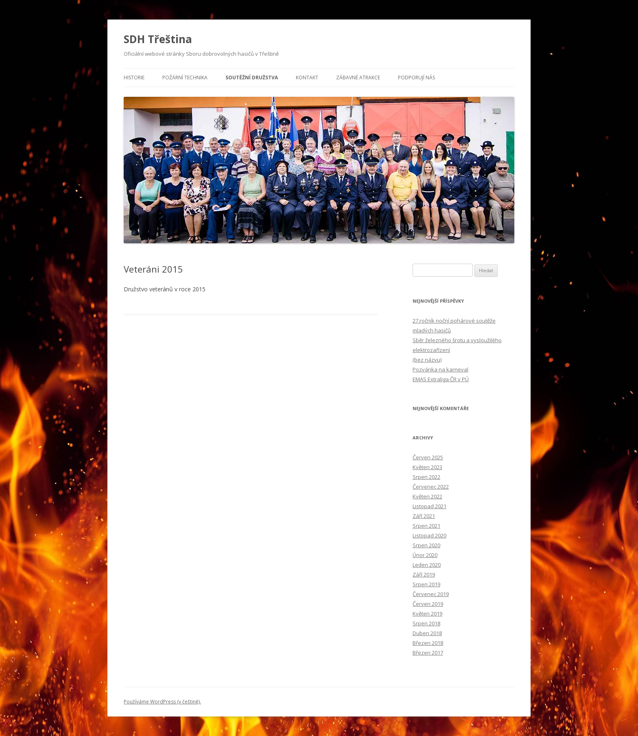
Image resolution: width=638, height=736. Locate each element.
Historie (134, 77)
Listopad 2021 (429, 506)
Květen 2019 (427, 613)
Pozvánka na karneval (440, 369)
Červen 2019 (428, 603)
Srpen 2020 (426, 545)
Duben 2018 (427, 633)
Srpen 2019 (426, 584)
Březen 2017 (428, 652)
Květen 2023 (427, 467)
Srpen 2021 (426, 525)
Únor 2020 (425, 555)
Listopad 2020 (429, 535)
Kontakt (307, 77)
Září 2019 (424, 574)
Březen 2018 (428, 642)
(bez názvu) (427, 359)
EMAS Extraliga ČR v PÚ (441, 379)
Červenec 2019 (431, 594)
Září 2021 (424, 516)
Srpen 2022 (426, 476)
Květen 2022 (427, 496)
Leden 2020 (427, 564)
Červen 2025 (428, 457)
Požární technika (185, 77)
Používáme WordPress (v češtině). (162, 701)
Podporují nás (416, 77)
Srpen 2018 (426, 623)
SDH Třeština (158, 39)
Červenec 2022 (431, 486)
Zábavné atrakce (358, 77)
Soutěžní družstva (251, 77)
